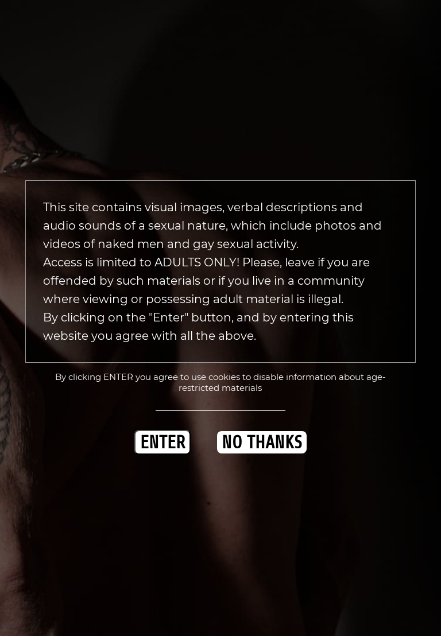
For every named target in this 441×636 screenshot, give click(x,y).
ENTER (162, 442)
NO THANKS (262, 442)
